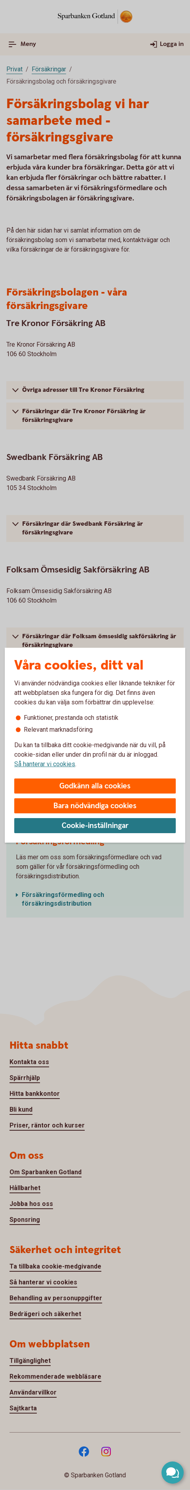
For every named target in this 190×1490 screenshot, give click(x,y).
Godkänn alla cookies (95, 786)
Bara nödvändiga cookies (95, 806)
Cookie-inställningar (95, 826)
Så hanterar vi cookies (44, 764)
